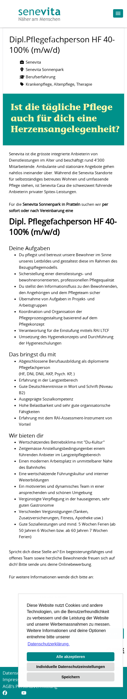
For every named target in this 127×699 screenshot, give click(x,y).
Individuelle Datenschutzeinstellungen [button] (70, 667)
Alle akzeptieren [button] (70, 657)
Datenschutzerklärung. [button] (49, 644)
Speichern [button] (70, 677)
